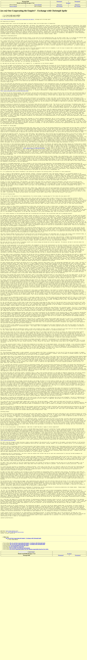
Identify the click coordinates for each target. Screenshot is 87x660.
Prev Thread (77, 6)
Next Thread (59, 6)
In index (68, 3)
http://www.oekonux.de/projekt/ (16, 634)
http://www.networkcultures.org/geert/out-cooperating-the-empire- (17, 19)
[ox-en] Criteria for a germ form (16, 649)
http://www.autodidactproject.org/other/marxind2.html (14, 105)
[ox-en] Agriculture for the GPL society (20, 648)
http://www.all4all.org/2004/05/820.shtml (34, 174)
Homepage (59, 1)
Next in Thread (13, 6)
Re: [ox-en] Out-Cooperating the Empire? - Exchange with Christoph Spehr (23, 641)
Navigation (77, 1)
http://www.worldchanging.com (8, 524)
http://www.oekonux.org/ (12, 633)
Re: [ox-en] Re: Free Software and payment (20, 651)
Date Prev (77, 4)
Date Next (59, 4)
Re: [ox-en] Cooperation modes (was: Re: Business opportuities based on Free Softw (29, 652)
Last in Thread (38, 4)
